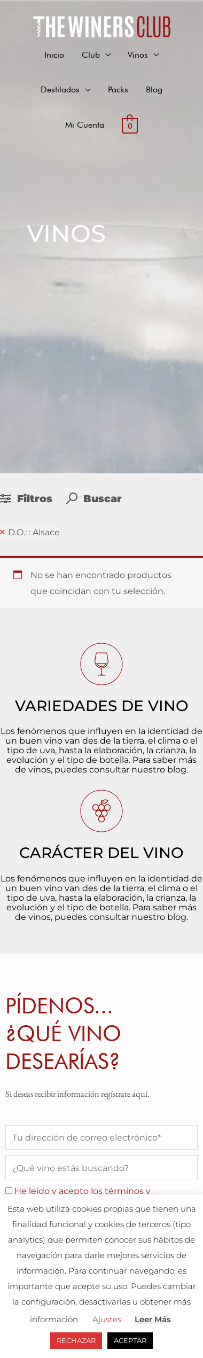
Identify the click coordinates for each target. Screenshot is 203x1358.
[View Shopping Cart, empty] (130, 125)
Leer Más (153, 1319)
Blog (154, 89)
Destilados (60, 89)
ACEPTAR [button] (130, 1340)
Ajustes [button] (106, 1319)
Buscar (94, 499)
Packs (118, 89)
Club (91, 54)
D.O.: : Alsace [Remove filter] (34, 532)
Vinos (138, 54)
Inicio (54, 54)
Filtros (28, 499)
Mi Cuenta (84, 124)
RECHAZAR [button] (76, 1340)
